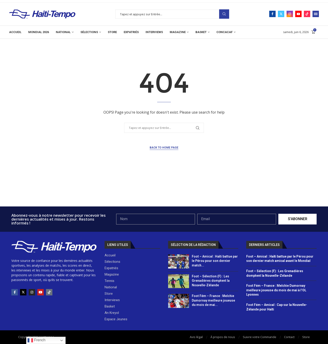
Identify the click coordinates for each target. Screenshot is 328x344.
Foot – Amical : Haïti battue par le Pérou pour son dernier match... (215, 261)
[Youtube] (298, 14)
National (63, 32)
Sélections (89, 32)
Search (224, 14)
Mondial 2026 (38, 32)
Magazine (178, 32)
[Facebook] (272, 14)
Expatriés (131, 32)
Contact (289, 337)
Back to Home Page (164, 147)
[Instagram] (290, 14)
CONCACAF (224, 32)
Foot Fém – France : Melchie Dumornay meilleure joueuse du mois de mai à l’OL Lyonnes (276, 290)
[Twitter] (281, 14)
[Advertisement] (164, 194)
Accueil (15, 32)
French (36, 340)
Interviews (154, 32)
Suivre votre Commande (259, 337)
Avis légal (196, 337)
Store (112, 32)
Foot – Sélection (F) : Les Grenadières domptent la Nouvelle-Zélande (211, 280)
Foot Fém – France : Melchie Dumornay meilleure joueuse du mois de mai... (213, 300)
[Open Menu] (316, 14)
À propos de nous (222, 337)
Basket (201, 32)
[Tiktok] (307, 14)
